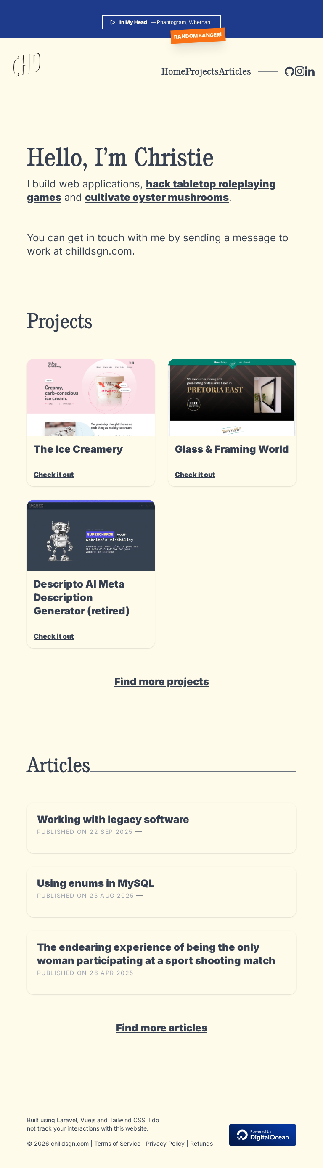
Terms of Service (117, 1143)
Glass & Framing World (232, 449)
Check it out (54, 474)
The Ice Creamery (78, 449)
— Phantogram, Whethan (159, 22)
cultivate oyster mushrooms (157, 197)
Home (173, 71)
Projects (202, 71)
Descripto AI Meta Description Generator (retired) (82, 597)
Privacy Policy (165, 1143)
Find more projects (161, 681)
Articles (235, 71)
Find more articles (161, 1028)
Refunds (201, 1143)
